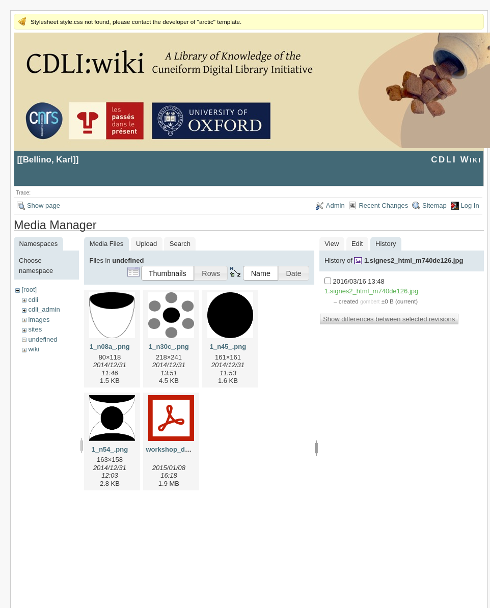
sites (35, 329)
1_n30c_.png (169, 346)
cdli (33, 299)
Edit (357, 243)
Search (180, 243)
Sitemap (434, 205)
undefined (42, 339)
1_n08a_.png (110, 346)
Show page (43, 205)
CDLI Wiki (456, 159)
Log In (470, 205)
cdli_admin (44, 309)
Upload (146, 243)
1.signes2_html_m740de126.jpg (413, 260)
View (331, 243)
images (38, 319)
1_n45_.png (228, 346)
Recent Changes (383, 205)
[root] (29, 289)
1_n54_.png (110, 449)
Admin (335, 205)
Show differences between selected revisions (389, 319)
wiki (33, 349)
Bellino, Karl (48, 159)
